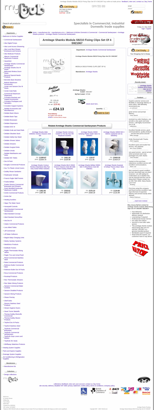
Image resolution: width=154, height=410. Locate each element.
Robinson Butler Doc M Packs (14, 269)
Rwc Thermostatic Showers (13, 280)
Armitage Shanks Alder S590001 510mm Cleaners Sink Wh (40, 133)
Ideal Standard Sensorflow (13, 217)
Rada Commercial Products (13, 262)
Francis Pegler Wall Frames (13, 178)
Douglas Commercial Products (14, 165)
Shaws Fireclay (9, 297)
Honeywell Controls (11, 206)
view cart (132, 1)
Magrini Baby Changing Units (14, 237)
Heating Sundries (10, 200)
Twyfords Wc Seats (10, 341)
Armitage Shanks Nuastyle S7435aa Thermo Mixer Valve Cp (114, 167)
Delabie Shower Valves (12, 140)
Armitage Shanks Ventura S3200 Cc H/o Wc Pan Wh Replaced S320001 (65, 133)
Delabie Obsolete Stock (12, 133)
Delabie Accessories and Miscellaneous (12, 109)
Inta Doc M (8, 220)
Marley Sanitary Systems (12, 241)
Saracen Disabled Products (13, 290)
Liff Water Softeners (11, 234)
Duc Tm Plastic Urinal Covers (14, 168)
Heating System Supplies (11, 348)
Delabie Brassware (10, 120)
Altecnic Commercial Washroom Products (11, 57)
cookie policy (85, 386)
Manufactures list (10, 366)
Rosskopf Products (10, 276)
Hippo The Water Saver (12, 203)
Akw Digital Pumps (10, 43)
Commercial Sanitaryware (13, 40)
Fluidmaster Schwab (11, 175)
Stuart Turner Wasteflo (12, 311)
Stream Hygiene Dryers (12, 308)
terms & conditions (97, 386)
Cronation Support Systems (13, 106)
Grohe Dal (7, 196)
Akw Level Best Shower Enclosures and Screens (12, 50)
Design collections (10, 374)
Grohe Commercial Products (14, 193)
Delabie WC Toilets (10, 158)
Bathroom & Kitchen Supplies (13, 36)
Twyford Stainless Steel (12, 326)
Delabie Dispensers (11, 123)
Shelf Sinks (8, 301)
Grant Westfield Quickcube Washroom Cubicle (13, 189)
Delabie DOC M (9, 127)
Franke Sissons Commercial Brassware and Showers (13, 185)
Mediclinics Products (11, 244)
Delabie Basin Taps (10, 116)
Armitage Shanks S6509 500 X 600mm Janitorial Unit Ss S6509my (114, 133)
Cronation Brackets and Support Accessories (12, 98)
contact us (139, 1)
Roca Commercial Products (13, 273)
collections (57, 384)
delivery (51, 386)
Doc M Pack (8, 161)
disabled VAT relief (61, 386)
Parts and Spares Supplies (12, 351)
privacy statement (74, 386)
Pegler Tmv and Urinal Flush (14, 255)
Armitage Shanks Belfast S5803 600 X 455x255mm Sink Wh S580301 (89, 167)
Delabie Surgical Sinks (12, 147)
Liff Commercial (9, 231)
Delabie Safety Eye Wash (13, 137)
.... (140, 201)
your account (80, 384)
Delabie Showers (10, 144)
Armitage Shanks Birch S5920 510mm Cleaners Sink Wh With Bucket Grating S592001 (64, 167)
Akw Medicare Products (12, 54)
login (143, 29)
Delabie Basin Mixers (11, 113)
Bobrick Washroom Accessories (10, 83)
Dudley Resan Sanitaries (12, 171)
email (50, 117)
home (150, 1)
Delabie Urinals (9, 151)
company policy (109, 386)
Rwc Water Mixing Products (13, 283)
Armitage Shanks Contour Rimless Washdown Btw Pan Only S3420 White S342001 (40, 167)
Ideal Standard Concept (12, 214)
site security (43, 386)
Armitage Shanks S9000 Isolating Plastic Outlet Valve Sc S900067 (89, 133)
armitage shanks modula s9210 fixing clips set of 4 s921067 (145, 88)
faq (146, 1)
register (148, 29)
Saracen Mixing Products (12, 294)
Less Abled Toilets (10, 227)
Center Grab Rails (10, 91)
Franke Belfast (9, 182)
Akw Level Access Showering (14, 46)
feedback (125, 1)
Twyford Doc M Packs (11, 322)
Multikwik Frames (10, 248)
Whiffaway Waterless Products (14, 344)
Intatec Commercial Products (14, 224)
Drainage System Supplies (12, 354)
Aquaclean (8, 61)
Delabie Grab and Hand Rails (14, 130)
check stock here (91, 104)
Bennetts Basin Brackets (12, 80)
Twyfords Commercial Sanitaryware (11, 333)
